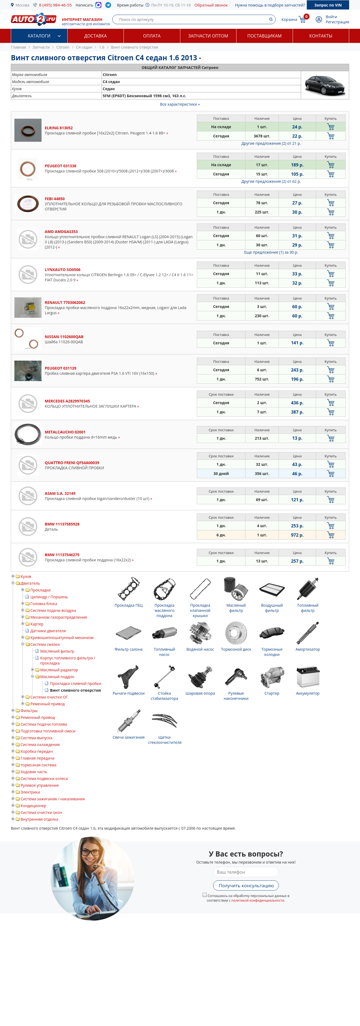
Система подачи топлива (44, 724)
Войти (331, 16)
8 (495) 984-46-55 (55, 5)
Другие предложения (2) (271, 143)
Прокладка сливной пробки (75, 683)
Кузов (26, 576)
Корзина (289, 19)
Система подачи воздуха (53, 610)
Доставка (95, 36)
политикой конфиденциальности (257, 900)
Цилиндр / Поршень (49, 596)
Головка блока (43, 603)
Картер (36, 624)
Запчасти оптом (208, 36)
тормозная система (38, 764)
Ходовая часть (34, 771)
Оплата (151, 36)
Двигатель (30, 583)
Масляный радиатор (59, 669)
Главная (18, 47)
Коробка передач (37, 751)
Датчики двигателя (48, 630)
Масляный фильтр (57, 651)
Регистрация (337, 21)
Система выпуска (36, 737)
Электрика (30, 792)
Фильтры (29, 710)
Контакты (320, 36)
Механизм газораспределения (58, 617)
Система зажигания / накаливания (53, 798)
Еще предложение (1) (271, 252)
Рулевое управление (40, 785)
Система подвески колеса (44, 778)
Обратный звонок (211, 5)
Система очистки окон (41, 812)
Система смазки (45, 644)
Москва (23, 5)
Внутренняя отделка (39, 819)
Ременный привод (47, 703)
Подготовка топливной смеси (48, 731)
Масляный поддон (57, 676)
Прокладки (40, 590)
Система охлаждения (40, 744)
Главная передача (37, 758)
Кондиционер (33, 805)
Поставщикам (264, 36)
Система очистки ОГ (49, 697)
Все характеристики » (180, 104)
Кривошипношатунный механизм (62, 637)
